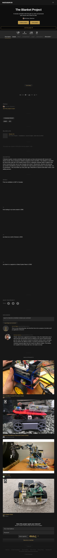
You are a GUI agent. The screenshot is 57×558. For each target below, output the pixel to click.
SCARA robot (6, 475)
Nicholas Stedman (28, 18)
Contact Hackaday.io (15, 549)
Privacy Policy (41, 549)
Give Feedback (25, 549)
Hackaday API (48, 549)
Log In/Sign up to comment (10, 323)
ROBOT (5, 121)
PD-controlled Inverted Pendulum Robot (13, 396)
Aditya (5, 516)
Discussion (48, 36)
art (10, 121)
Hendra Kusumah (8, 437)
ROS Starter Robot (8, 514)
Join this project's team (9, 108)
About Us (7, 549)
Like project (35, 22)
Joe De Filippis (15, 326)
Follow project (23, 22)
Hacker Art (11, 134)
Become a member (18, 525)
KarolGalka (7, 476)
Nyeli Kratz (7, 397)
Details (14, 36)
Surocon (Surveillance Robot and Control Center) (15, 435)
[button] (53, 2)
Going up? (28, 546)
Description (8, 36)
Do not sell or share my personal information (28, 551)
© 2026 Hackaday (28, 554)
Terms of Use (33, 549)
